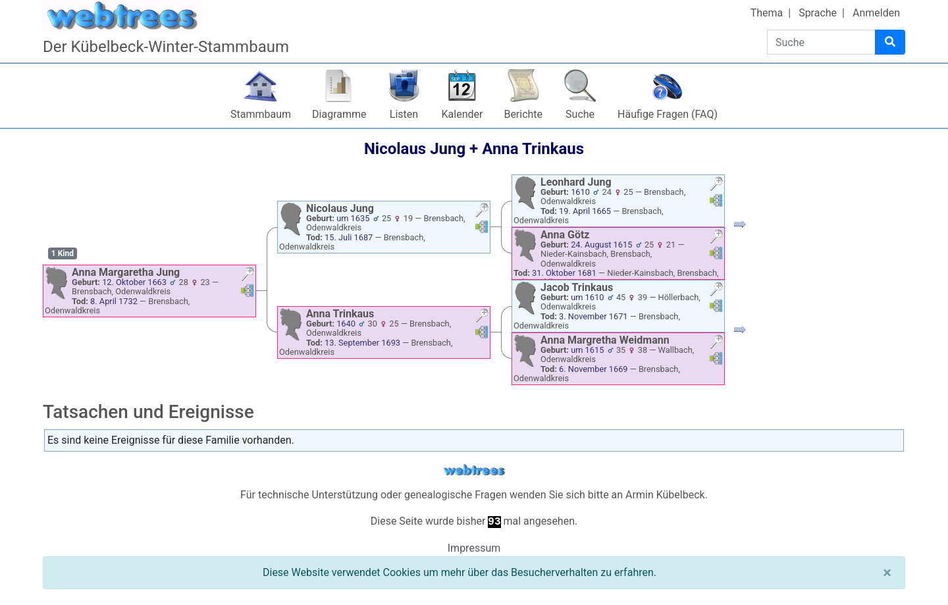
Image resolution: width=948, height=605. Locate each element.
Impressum (474, 548)
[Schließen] (887, 573)
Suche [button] (580, 114)
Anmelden (876, 13)
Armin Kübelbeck (665, 494)
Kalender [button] (462, 114)
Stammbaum (260, 114)
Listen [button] (404, 114)
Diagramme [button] (339, 114)
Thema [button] (766, 13)
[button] (247, 275)
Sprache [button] (818, 13)
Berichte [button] (523, 114)
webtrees (474, 470)
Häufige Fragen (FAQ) (668, 114)
